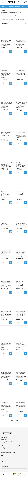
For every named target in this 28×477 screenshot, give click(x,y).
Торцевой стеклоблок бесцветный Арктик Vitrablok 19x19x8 (21, 193)
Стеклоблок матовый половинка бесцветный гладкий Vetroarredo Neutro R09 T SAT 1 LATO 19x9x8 (21, 43)
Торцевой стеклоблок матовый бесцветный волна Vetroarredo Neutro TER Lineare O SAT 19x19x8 (21, 253)
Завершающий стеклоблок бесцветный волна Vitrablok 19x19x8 (5, 224)
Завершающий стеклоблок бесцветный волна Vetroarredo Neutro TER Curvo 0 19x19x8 (21, 344)
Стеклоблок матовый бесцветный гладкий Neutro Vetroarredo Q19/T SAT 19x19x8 (21, 72)
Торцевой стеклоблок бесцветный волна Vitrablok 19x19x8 (6, 134)
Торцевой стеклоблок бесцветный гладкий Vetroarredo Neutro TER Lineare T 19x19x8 (21, 224)
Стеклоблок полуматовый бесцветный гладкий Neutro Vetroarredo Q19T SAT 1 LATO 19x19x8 (6, 74)
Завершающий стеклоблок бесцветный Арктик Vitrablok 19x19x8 (20, 283)
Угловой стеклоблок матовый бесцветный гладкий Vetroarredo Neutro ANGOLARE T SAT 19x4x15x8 (6, 374)
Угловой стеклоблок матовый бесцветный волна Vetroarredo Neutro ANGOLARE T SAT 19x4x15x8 (21, 374)
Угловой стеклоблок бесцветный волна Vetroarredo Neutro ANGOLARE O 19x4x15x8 (20, 314)
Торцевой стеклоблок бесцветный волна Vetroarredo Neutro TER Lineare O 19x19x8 (6, 253)
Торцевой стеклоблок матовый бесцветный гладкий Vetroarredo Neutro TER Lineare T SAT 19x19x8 (6, 284)
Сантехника (3, 6)
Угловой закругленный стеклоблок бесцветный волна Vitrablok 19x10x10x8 (6, 165)
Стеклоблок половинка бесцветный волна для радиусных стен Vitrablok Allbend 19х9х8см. (6, 104)
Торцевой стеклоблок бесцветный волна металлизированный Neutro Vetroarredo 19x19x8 (6, 314)
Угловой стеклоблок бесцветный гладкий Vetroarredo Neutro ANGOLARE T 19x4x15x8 (6, 344)
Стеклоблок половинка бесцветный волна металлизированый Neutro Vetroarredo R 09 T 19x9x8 (21, 135)
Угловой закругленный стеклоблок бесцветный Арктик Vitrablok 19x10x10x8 (21, 165)
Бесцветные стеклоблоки (7, 14)
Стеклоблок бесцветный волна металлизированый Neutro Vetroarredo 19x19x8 (5, 194)
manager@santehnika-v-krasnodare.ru (11, 442)
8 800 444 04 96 (6, 440)
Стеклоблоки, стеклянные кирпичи (16, 6)
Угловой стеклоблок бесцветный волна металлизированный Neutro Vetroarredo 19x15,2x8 (21, 405)
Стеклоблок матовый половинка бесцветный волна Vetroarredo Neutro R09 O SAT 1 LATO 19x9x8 (6, 43)
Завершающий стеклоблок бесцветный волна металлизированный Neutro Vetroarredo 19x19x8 (6, 406)
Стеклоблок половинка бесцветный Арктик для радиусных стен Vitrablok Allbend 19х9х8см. (21, 104)
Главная (3, 10)
